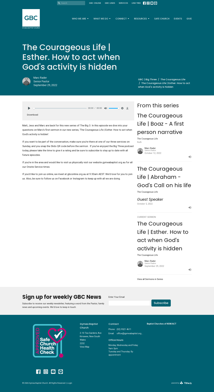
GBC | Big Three (147, 79)
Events (178, 18)
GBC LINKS (110, 3)
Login (69, 383)
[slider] (60, 108)
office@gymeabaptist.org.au (130, 333)
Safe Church (161, 18)
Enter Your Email (116, 297)
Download (32, 114)
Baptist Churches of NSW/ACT (161, 324)
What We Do (102, 18)
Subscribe (161, 303)
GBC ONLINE (95, 3)
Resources (142, 18)
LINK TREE (136, 3)
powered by (181, 383)
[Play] (29, 108)
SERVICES (123, 3)
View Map (84, 346)
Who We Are (80, 18)
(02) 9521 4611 (124, 329)
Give (189, 18)
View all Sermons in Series (150, 279)
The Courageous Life (172, 79)
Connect (122, 18)
